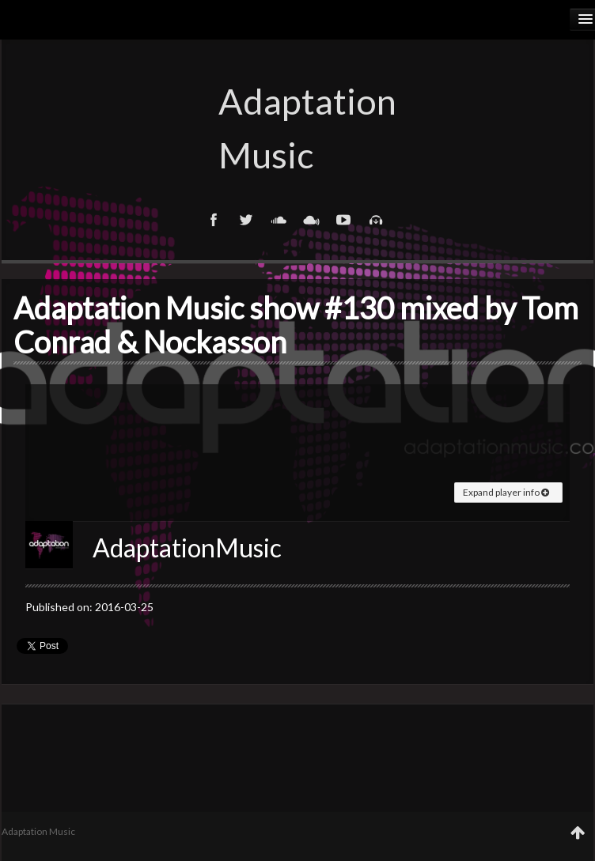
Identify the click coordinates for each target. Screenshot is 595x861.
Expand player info (506, 492)
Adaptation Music (297, 128)
